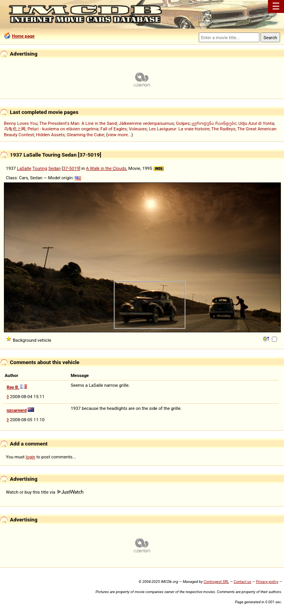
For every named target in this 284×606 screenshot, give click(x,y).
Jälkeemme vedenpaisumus (146, 123)
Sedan (55, 168)
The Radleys (223, 129)
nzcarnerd (17, 410)
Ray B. (13, 387)
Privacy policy (267, 581)
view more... (119, 134)
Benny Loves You (20, 123)
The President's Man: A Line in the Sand (78, 123)
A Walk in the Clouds (106, 168)
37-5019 (71, 168)
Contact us (242, 581)
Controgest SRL (216, 581)
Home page (23, 36)
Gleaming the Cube (85, 134)
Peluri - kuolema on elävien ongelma (62, 129)
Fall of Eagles (114, 129)
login (31, 457)
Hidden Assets (50, 134)
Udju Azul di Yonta (256, 123)
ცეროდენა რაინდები (214, 123)
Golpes (183, 123)
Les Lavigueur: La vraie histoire (179, 129)
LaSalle (24, 168)
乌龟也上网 (14, 129)
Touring (39, 168)
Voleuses (138, 129)
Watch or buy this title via (44, 492)
